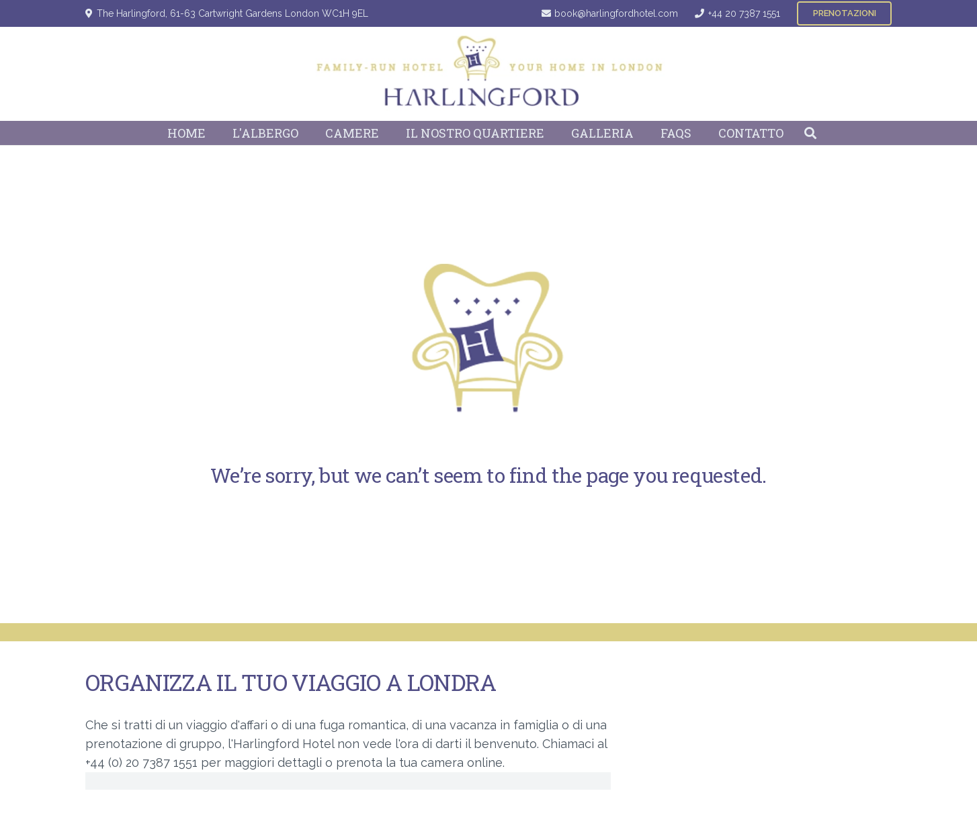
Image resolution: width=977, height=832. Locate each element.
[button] (810, 133)
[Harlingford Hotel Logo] (489, 74)
